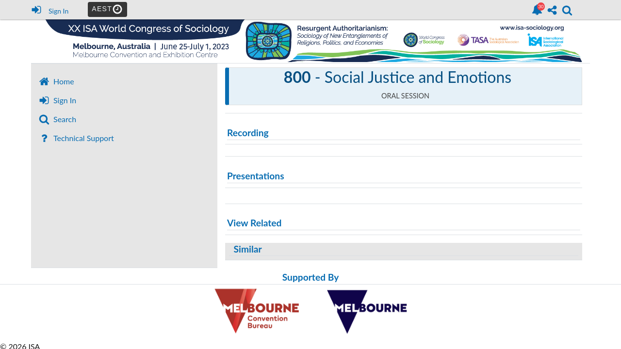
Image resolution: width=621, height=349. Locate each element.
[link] (537, 9)
